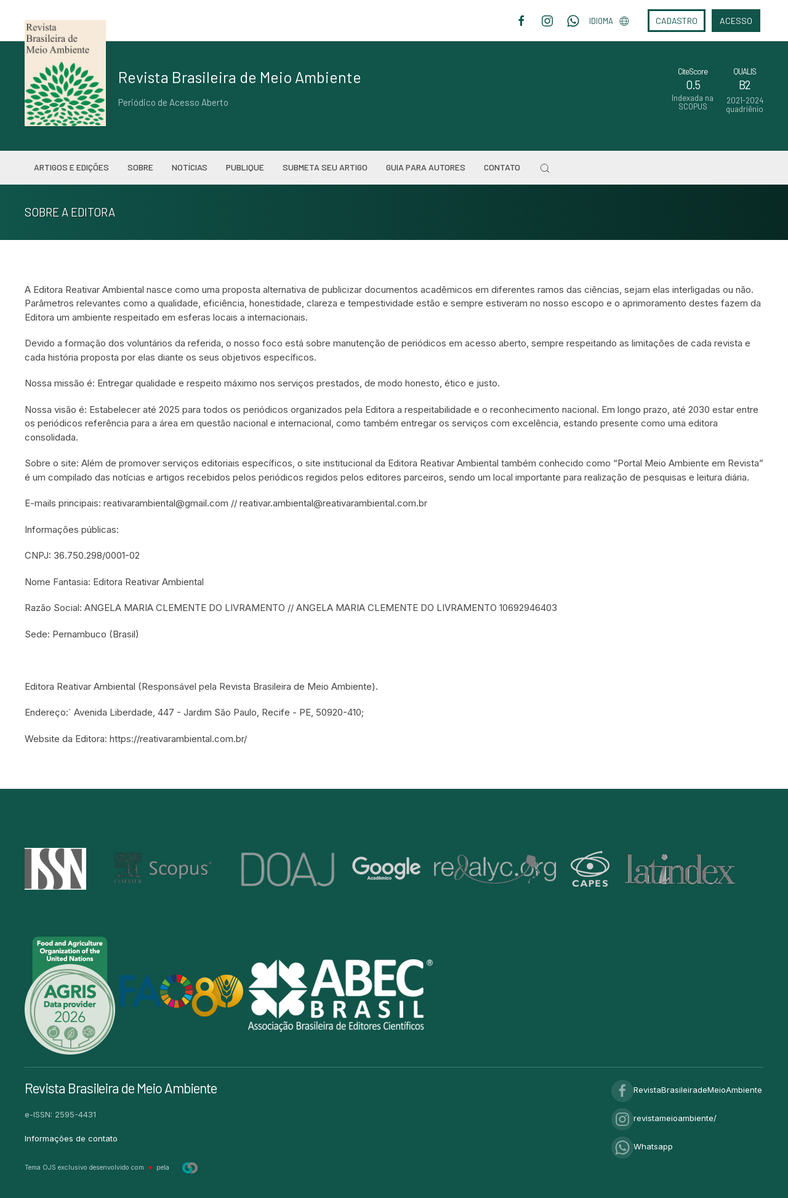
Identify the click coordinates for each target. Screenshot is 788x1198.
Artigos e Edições (71, 167)
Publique (245, 167)
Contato (502, 167)
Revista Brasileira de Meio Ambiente (239, 77)
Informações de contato (71, 1138)
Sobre (140, 167)
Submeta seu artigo (325, 167)
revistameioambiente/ (664, 1118)
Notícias (189, 167)
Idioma (609, 21)
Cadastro (677, 20)
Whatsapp (642, 1146)
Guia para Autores (425, 167)
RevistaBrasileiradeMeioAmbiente (686, 1090)
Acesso (736, 20)
